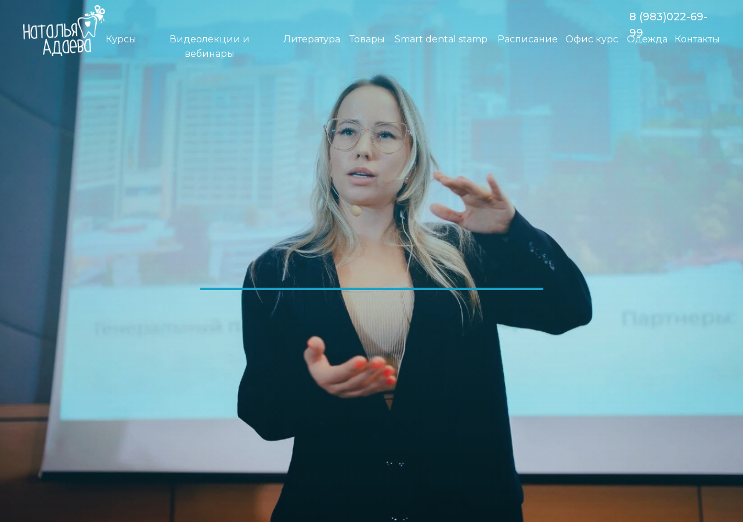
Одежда (647, 39)
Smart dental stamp (441, 39)
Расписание (527, 39)
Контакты (697, 39)
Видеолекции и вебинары (209, 46)
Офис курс (591, 39)
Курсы (121, 39)
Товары (367, 39)
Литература (311, 39)
